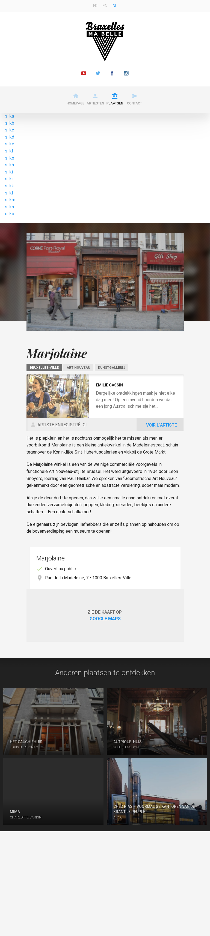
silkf (9, 151)
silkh (9, 164)
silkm (10, 199)
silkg (9, 158)
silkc (9, 130)
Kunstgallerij (111, 368)
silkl (9, 193)
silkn (9, 206)
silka (9, 116)
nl (115, 6)
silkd (9, 137)
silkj (9, 178)
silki (9, 172)
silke (9, 143)
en (105, 6)
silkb (9, 123)
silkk (9, 185)
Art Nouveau (78, 368)
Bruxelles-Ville (44, 368)
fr (95, 6)
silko (9, 213)
